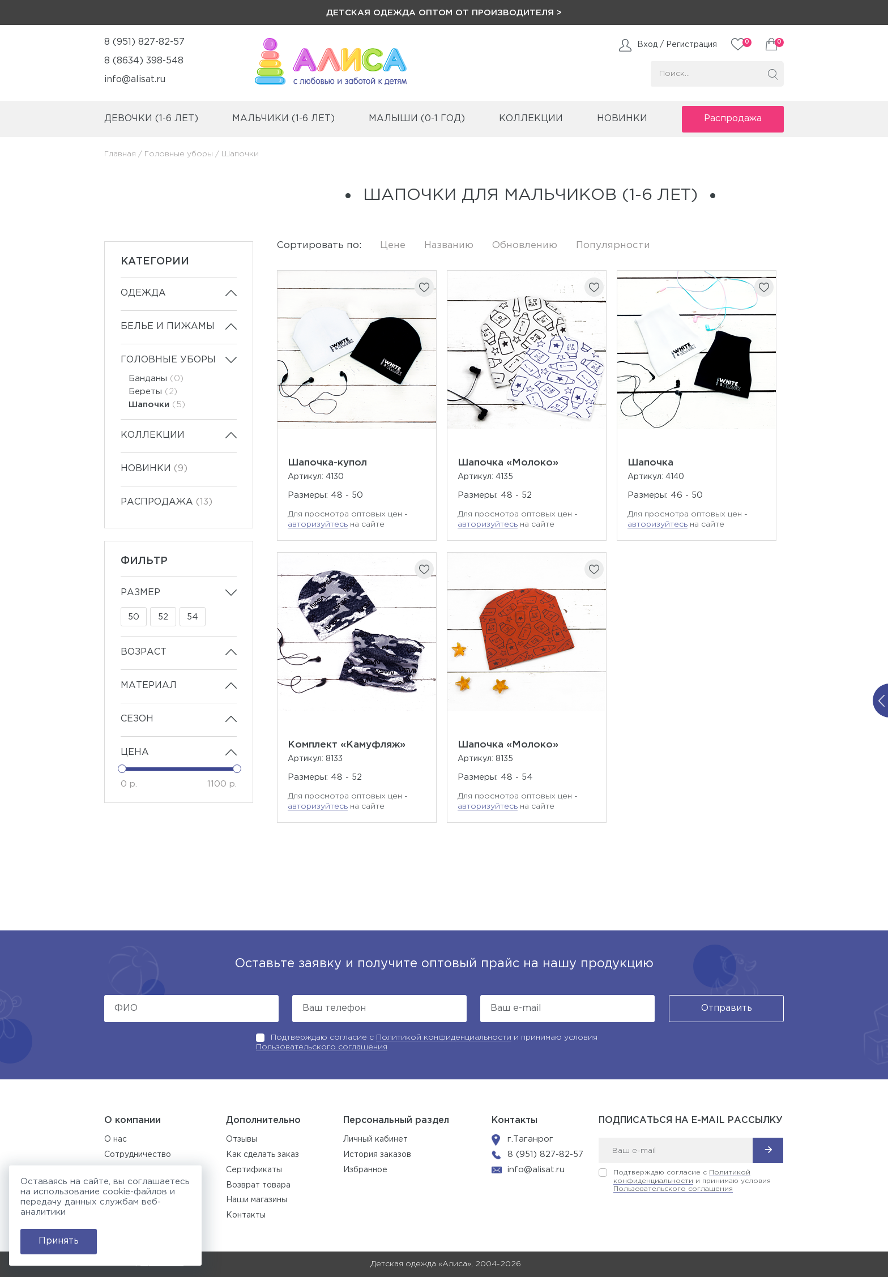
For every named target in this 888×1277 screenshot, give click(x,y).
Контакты (246, 1215)
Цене (392, 245)
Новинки (622, 118)
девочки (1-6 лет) (151, 118)
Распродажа (733, 118)
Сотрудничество (137, 1154)
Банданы (156, 378)
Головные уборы (178, 154)
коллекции (531, 118)
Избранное (365, 1170)
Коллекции (153, 435)
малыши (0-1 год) (417, 118)
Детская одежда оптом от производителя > (444, 12)
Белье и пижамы (168, 326)
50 (133, 617)
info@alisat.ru (134, 79)
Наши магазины (256, 1200)
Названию (448, 245)
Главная (120, 154)
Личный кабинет (375, 1139)
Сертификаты (254, 1170)
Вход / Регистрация (677, 44)
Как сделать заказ (262, 1154)
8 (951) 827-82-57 (144, 42)
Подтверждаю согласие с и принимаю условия (692, 1181)
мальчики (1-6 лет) (283, 118)
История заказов (377, 1154)
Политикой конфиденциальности (443, 1037)
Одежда (143, 293)
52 (163, 617)
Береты (153, 391)
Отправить (726, 1008)
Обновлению (524, 245)
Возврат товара (258, 1185)
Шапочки (157, 404)
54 (192, 617)
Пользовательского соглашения (321, 1047)
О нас (115, 1139)
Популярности (613, 245)
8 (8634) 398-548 (143, 61)
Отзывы (241, 1139)
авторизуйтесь (318, 524)
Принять (59, 1241)
